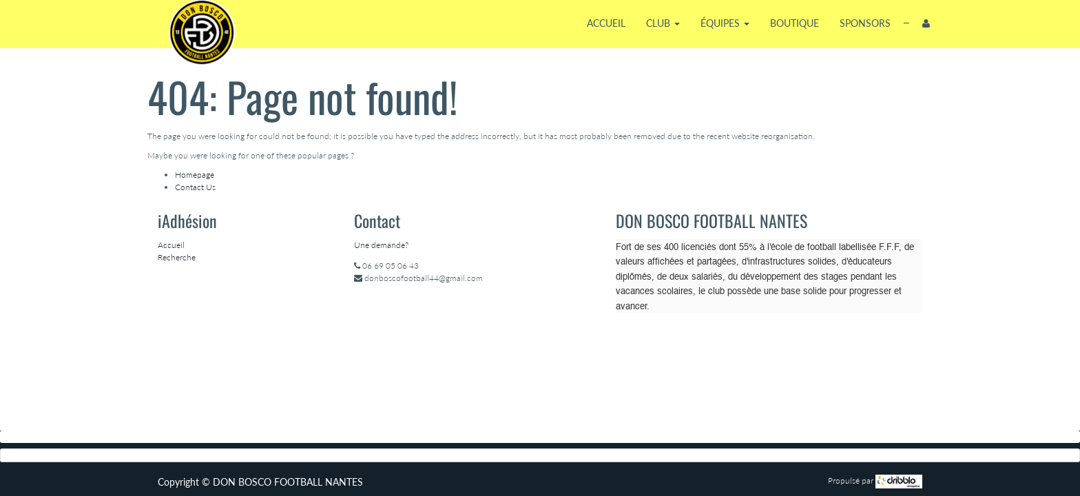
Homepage (194, 174)
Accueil (171, 245)
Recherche (177, 257)
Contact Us (195, 187)
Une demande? (381, 245)
